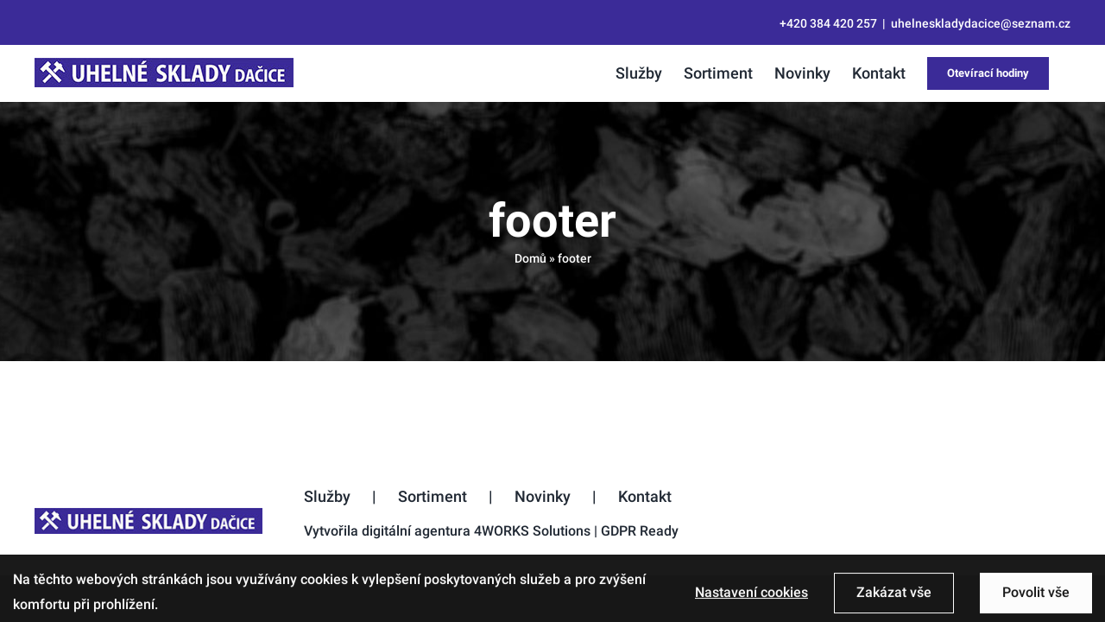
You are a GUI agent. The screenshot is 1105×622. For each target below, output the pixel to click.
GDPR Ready (640, 531)
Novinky (543, 496)
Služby (327, 496)
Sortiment (432, 496)
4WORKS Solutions (532, 531)
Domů (530, 258)
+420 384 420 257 (828, 23)
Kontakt (645, 496)
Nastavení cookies (751, 601)
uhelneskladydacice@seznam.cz (980, 23)
